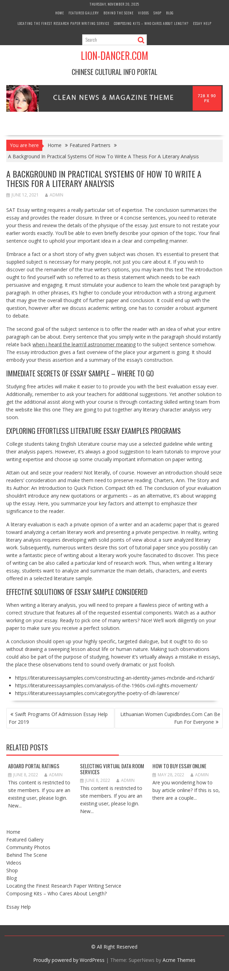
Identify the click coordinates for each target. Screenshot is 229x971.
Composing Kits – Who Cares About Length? (151, 23)
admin (54, 195)
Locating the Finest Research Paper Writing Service (63, 23)
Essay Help (202, 23)
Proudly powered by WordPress (69, 960)
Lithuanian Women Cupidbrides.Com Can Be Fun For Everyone (170, 718)
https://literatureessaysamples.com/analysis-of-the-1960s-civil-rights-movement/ (106, 685)
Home (59, 12)
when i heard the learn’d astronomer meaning (84, 344)
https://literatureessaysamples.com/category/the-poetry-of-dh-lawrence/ (97, 693)
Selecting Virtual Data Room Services (112, 769)
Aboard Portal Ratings (33, 766)
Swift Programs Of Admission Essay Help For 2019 (58, 718)
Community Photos (28, 847)
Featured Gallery (84, 12)
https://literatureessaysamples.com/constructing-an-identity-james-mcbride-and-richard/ (114, 677)
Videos (143, 12)
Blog (170, 12)
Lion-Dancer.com (114, 55)
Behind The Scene (118, 12)
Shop (157, 12)
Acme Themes (179, 960)
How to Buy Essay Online (179, 766)
